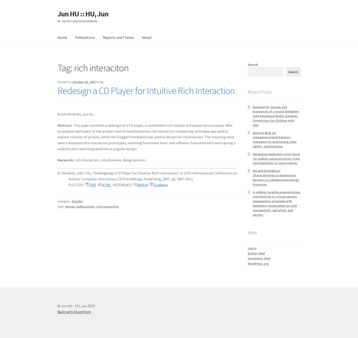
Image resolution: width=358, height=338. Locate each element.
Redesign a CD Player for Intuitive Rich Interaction (146, 91)
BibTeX (142, 185)
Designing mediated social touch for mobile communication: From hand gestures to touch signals (276, 158)
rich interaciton (107, 206)
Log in (252, 248)
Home (62, 37)
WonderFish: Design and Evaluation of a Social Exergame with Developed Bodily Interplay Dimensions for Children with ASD (276, 116)
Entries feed (256, 253)
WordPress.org (258, 264)
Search (253, 65)
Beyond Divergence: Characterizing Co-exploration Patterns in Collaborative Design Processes (276, 177)
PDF (93, 185)
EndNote (161, 185)
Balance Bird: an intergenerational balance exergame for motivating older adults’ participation (275, 139)
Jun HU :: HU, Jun (83, 13)
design (70, 206)
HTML (106, 185)
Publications (85, 37)
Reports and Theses (118, 37)
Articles (77, 201)
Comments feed (259, 258)
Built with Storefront (74, 311)
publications (85, 206)
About (147, 37)
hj (102, 82)
